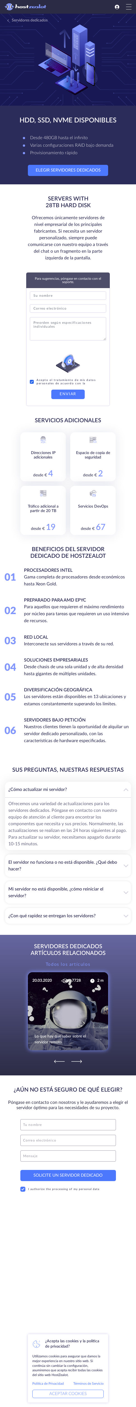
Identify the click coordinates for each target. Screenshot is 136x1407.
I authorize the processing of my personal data (59, 1189)
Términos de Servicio (88, 1383)
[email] (68, 1140)
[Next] (76, 1061)
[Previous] (59, 1061)
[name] (68, 1124)
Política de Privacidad (48, 1383)
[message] (68, 1156)
